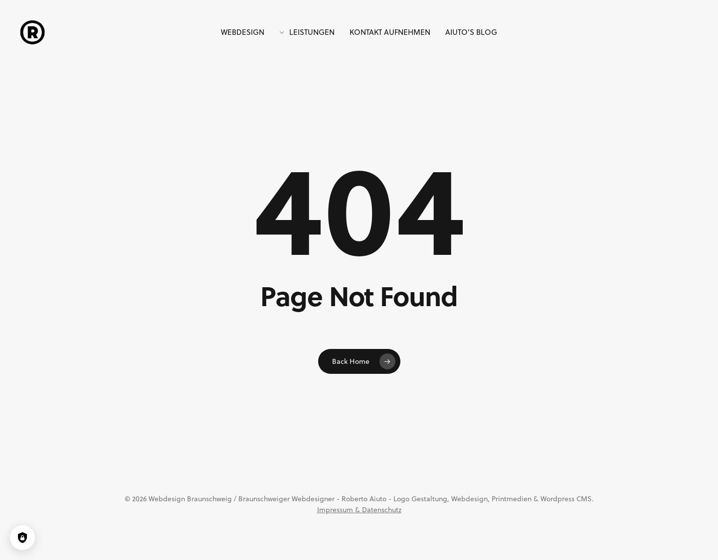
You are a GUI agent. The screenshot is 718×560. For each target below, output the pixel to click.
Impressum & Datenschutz (359, 510)
